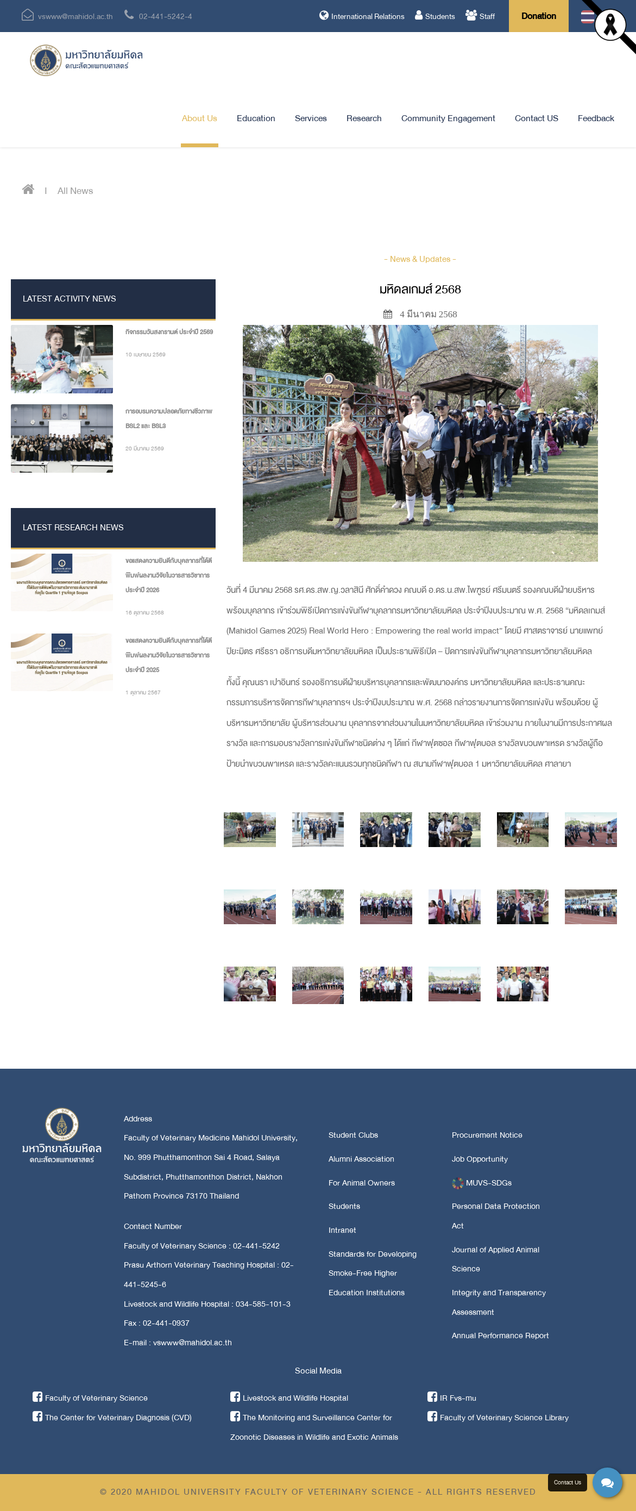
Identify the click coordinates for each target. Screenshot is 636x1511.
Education (256, 118)
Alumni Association (361, 1159)
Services (311, 118)
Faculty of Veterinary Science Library (498, 1417)
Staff (480, 16)
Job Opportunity (480, 1159)
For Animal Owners (362, 1183)
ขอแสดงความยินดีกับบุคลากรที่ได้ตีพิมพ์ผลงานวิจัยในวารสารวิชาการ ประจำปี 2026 (168, 575)
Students (435, 16)
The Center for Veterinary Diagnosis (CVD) (112, 1417)
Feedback (596, 118)
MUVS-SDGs (482, 1183)
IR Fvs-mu (451, 1398)
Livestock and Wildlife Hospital (289, 1398)
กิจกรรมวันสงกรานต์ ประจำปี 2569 (169, 332)
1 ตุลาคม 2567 (143, 692)
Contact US (536, 118)
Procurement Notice (487, 1135)
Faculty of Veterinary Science (90, 1398)
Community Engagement (448, 118)
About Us (199, 118)
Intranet (342, 1230)
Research (364, 118)
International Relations (362, 16)
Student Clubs (353, 1135)
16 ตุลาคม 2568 (144, 612)
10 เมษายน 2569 (145, 354)
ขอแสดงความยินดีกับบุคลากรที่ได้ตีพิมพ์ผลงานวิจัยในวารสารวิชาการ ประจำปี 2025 (168, 655)
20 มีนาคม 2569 (144, 448)
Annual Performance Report (500, 1335)
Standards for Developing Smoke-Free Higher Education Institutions (373, 1273)
